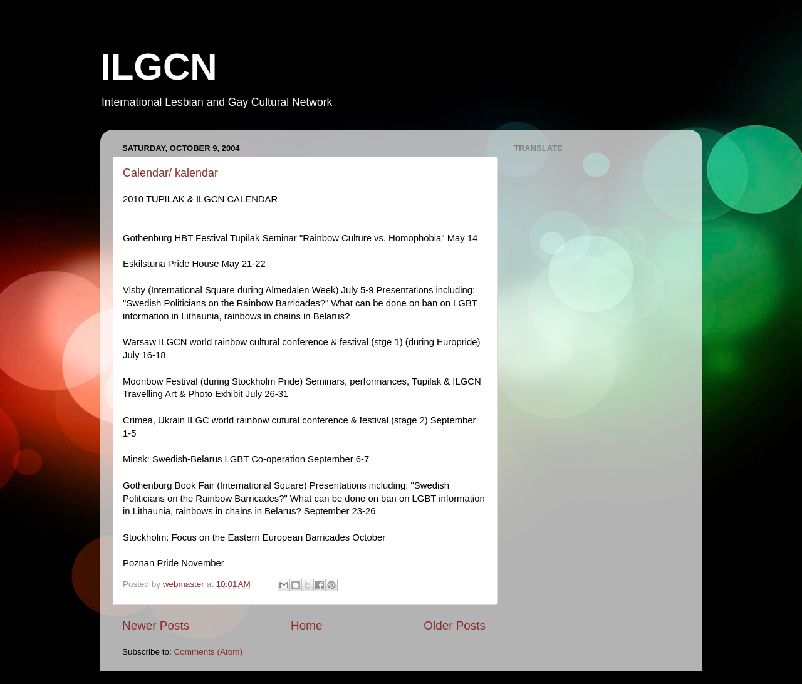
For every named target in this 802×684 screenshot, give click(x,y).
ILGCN (158, 67)
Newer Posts (155, 625)
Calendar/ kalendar (170, 173)
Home (306, 625)
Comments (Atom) (208, 651)
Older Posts (455, 625)
